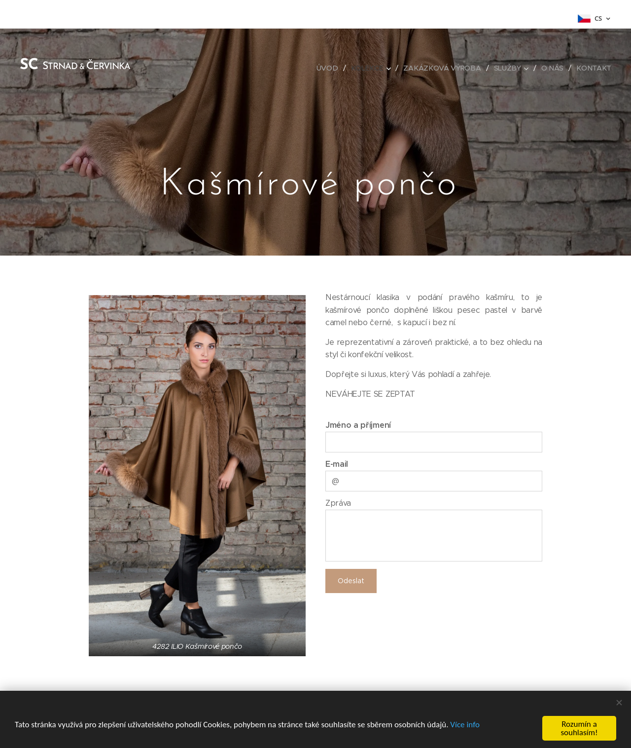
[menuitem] (331, 68)
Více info (465, 724)
